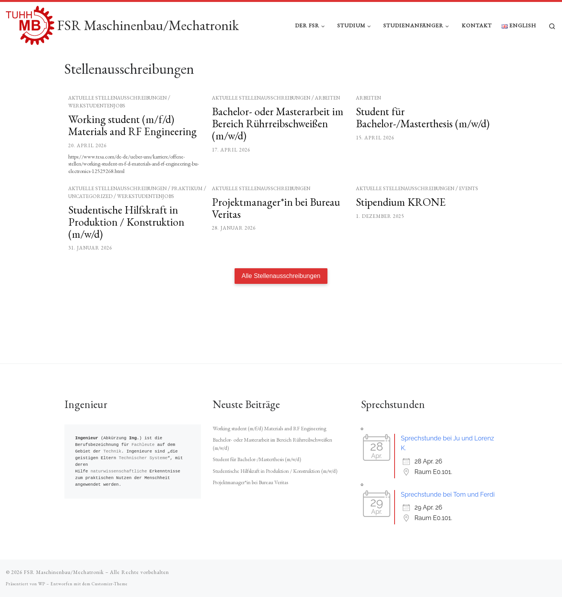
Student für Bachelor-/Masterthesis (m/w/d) (422, 140)
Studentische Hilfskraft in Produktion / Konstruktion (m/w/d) (126, 245)
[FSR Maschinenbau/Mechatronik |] (30, 23)
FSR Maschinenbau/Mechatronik (64, 572)
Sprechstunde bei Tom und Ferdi (447, 494)
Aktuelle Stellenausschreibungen (117, 121)
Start (69, 64)
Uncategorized (90, 219)
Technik (112, 451)
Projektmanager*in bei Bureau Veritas (276, 231)
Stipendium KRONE (401, 225)
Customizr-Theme (110, 583)
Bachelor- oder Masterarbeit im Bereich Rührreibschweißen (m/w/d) (277, 146)
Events (468, 211)
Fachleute (143, 445)
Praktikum (187, 211)
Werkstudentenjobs (96, 128)
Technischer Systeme (143, 458)
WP (41, 583)
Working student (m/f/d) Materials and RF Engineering (132, 148)
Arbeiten (327, 121)
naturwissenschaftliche (119, 471)
